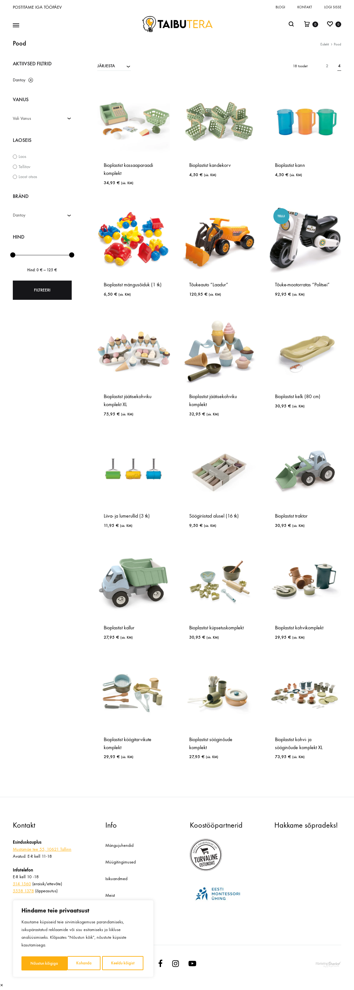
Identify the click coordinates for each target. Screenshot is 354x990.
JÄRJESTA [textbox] (106, 66)
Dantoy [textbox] (19, 215)
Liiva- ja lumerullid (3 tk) (127, 516)
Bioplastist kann (290, 165)
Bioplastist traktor (291, 516)
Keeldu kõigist (77, 963)
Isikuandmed (116, 878)
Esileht (324, 44)
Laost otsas (28, 176)
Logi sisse (332, 7)
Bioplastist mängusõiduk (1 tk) (133, 285)
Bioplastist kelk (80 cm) (297, 396)
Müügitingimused (120, 862)
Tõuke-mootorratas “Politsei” (302, 285)
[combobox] (114, 66)
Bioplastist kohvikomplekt (299, 628)
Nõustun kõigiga (122, 963)
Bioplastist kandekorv (210, 165)
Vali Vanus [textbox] (22, 118)
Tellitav (24, 166)
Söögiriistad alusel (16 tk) (214, 516)
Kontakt (304, 7)
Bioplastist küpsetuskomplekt (216, 628)
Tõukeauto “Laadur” (208, 285)
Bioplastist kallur (119, 628)
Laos (22, 156)
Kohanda (38, 963)
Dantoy (19, 80)
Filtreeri (42, 290)
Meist (110, 895)
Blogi (280, 7)
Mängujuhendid (119, 845)
